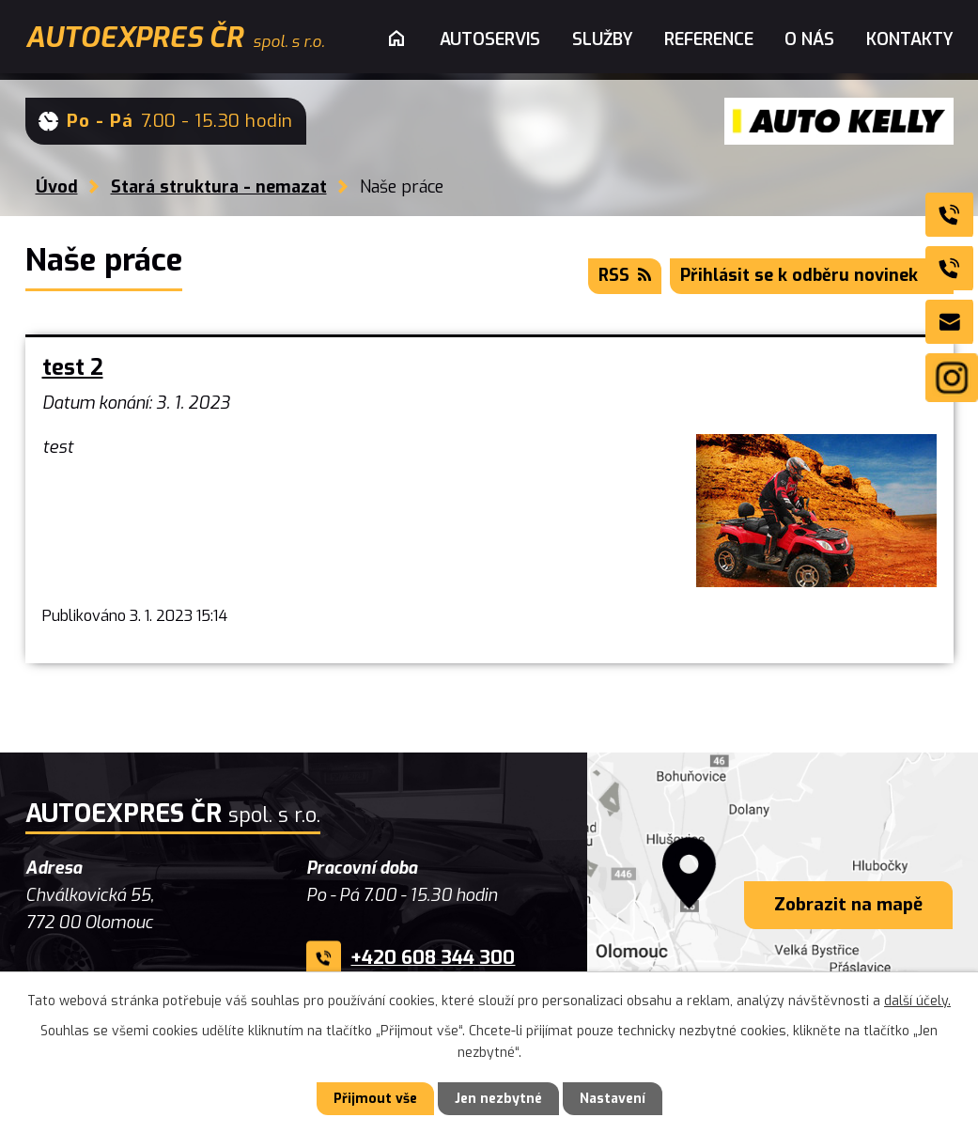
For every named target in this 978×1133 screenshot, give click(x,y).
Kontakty (910, 39)
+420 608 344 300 (432, 957)
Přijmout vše (375, 1099)
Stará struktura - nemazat (219, 187)
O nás (809, 39)
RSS (624, 275)
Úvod (57, 187)
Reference (708, 39)
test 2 (72, 367)
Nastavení (612, 1099)
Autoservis (490, 39)
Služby (602, 39)
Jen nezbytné (498, 1099)
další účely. (917, 1001)
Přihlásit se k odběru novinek (811, 275)
